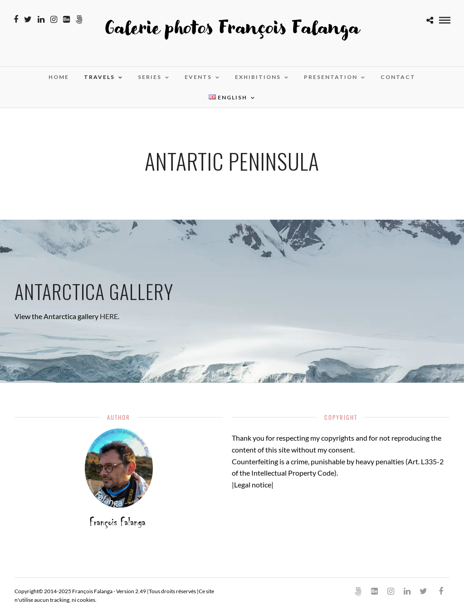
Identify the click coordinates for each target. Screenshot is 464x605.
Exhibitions (258, 77)
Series (149, 77)
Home (59, 77)
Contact (398, 77)
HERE (109, 316)
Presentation (330, 77)
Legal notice (252, 484)
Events (198, 77)
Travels (99, 77)
